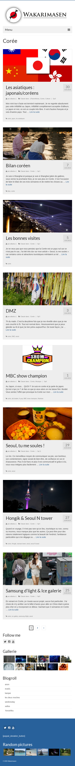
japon (13, 118)
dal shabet (15, 398)
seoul (17, 336)
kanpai (8, 693)
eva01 (7, 689)
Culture (47, 98)
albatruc (13, 98)
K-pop (21, 398)
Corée (42, 98)
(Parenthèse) (34, 98)
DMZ (13, 336)
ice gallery (15, 616)
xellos (7, 706)
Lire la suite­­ (35, 112)
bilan (8, 191)
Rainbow (40, 398)
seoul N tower (35, 543)
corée (9, 118)
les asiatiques (20, 118)
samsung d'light (24, 616)
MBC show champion (30, 398)
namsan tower (21, 543)
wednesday (10, 702)
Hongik (14, 543)
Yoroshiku (9, 710)
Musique (38, 381)
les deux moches (12, 697)
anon (7, 684)
